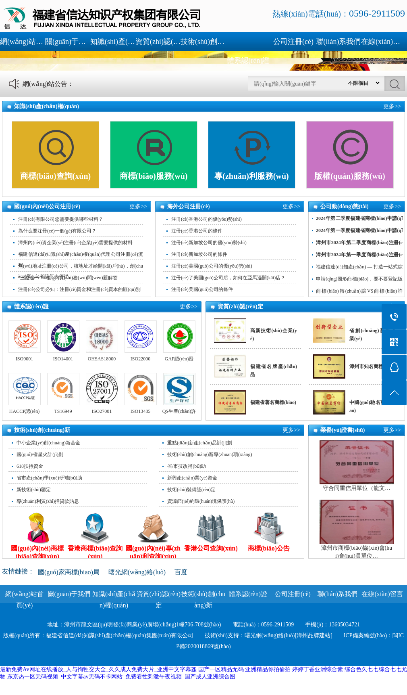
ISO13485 (140, 411)
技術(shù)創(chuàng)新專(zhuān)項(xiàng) (209, 454)
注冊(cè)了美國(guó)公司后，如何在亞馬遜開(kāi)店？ (228, 278)
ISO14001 (63, 359)
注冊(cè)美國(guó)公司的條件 (202, 289)
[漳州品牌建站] (313, 635)
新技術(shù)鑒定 (34, 489)
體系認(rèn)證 (248, 61)
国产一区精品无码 (221, 669)
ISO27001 (102, 411)
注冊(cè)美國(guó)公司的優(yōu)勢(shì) (211, 266)
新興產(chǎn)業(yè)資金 (192, 478)
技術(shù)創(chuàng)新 (203, 42)
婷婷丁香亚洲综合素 (317, 669)
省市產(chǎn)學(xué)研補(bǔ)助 (49, 478)
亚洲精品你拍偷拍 (268, 669)
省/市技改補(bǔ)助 (186, 466)
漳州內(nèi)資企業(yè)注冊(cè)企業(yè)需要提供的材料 (75, 242)
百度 (180, 572)
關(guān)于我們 (67, 42)
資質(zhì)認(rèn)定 (158, 42)
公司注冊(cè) (293, 42)
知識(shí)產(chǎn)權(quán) (112, 42)
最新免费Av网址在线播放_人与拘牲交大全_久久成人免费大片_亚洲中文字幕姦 (98, 669)
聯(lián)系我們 (338, 42)
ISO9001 (24, 359)
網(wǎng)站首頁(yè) (22, 42)
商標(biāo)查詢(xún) (55, 176)
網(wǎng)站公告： (48, 83)
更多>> (392, 106)
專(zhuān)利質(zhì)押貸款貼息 (48, 501)
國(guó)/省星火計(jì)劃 (40, 454)
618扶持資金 (30, 466)
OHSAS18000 (102, 359)
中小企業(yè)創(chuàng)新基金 (48, 443)
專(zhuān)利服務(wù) (251, 176)
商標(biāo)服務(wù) (154, 176)
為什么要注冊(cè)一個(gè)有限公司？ (57, 231)
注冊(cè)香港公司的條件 (196, 231)
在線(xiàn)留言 (383, 42)
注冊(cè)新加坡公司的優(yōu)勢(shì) (209, 242)
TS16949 (63, 411)
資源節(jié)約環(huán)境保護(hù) (201, 501)
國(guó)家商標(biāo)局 (69, 572)
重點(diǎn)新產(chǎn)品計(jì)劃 (199, 443)
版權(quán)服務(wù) (349, 176)
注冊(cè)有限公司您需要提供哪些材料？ (60, 219)
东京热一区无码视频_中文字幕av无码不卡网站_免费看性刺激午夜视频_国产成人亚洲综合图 (121, 677)
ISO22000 (140, 359)
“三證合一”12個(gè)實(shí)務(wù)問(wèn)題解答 (68, 278)
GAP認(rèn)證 (179, 359)
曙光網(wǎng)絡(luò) (137, 572)
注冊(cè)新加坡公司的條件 (199, 254)
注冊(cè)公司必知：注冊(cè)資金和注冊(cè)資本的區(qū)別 (79, 289)
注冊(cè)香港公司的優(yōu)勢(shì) (206, 219)
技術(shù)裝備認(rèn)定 (191, 489)
